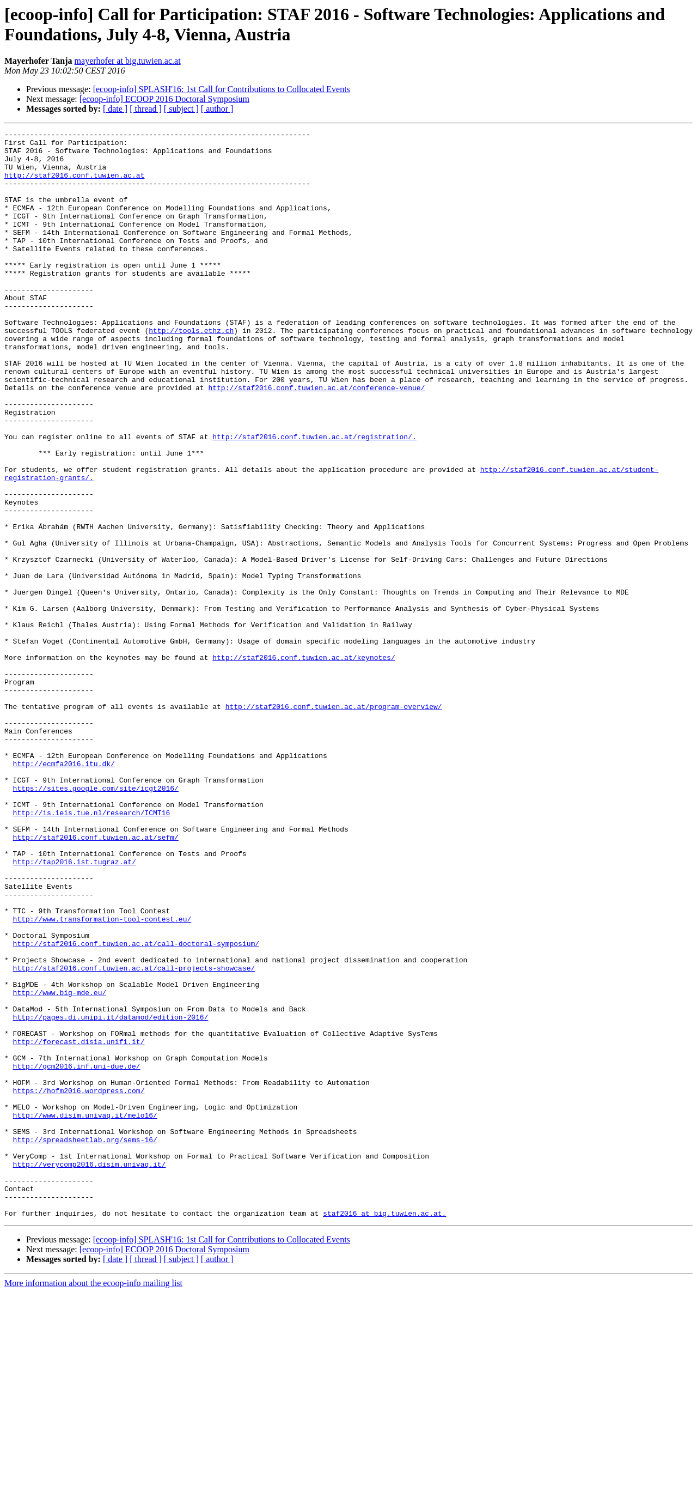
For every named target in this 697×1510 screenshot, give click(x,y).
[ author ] (217, 108)
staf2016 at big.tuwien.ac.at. (384, 1430)
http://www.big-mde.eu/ (60, 1166)
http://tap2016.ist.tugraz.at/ (74, 1009)
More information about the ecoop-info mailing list (93, 1500)
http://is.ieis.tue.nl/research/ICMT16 (91, 950)
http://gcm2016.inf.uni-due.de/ (76, 1254)
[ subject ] (181, 108)
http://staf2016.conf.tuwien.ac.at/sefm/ (96, 979)
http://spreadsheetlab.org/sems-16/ (85, 1342)
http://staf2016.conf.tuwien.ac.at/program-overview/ (333, 822)
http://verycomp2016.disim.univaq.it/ (89, 1371)
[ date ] (115, 108)
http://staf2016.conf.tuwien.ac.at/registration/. (314, 499)
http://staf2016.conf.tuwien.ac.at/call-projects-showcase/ (134, 1136)
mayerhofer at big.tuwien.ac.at (128, 60)
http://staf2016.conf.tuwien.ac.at (74, 185)
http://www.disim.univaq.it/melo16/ (85, 1313)
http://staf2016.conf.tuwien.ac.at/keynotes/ (303, 763)
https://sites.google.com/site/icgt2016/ (96, 920)
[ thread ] (146, 108)
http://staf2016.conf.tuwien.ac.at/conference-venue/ (316, 440)
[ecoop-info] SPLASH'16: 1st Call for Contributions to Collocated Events (221, 89)
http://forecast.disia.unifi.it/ (79, 1224)
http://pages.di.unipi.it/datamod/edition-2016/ (111, 1195)
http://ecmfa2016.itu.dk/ (64, 891)
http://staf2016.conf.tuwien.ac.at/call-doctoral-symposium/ (136, 1107)
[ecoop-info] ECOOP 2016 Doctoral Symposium (164, 99)
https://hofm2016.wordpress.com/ (79, 1283)
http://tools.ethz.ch (191, 371)
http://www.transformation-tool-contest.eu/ (102, 1077)
